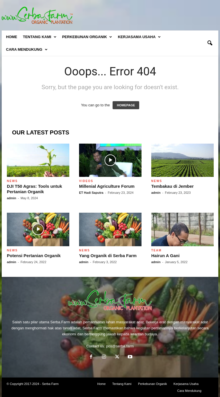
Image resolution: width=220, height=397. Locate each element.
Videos (86, 181)
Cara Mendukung (27, 49)
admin (11, 198)
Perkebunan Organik (87, 37)
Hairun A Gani (165, 255)
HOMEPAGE (126, 105)
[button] (209, 43)
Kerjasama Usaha (139, 37)
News (12, 181)
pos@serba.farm (120, 346)
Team (156, 250)
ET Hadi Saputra (91, 192)
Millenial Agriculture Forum (107, 186)
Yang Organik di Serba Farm (108, 255)
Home (11, 37)
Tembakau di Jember (172, 186)
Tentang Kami (39, 37)
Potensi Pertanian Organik (34, 255)
